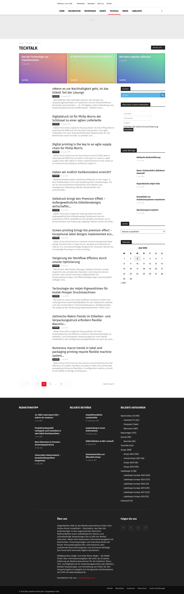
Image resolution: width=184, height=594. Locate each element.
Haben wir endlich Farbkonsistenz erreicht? (81, 172)
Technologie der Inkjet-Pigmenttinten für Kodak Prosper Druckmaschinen (80, 290)
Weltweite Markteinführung (148, 157)
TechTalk (114, 11)
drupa (125, 11)
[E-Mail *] (137, 123)
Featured (127, 500)
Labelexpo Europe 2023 (137, 479)
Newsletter (91, 4)
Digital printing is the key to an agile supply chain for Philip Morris (81, 146)
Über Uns (101, 4)
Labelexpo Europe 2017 (137, 492)
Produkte (131, 424)
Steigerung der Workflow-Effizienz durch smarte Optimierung (79, 260)
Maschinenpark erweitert (147, 210)
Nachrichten (74, 11)
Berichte (130, 441)
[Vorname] (137, 113)
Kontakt (109, 4)
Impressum (131, 588)
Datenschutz (142, 588)
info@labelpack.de (86, 578)
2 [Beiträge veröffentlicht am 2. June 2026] (130, 258)
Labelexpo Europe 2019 (137, 488)
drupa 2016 (131, 467)
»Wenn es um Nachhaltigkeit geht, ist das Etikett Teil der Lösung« (80, 90)
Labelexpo (137, 11)
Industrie (131, 420)
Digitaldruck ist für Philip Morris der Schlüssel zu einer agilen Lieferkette (77, 118)
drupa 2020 (131, 462)
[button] (162, 11)
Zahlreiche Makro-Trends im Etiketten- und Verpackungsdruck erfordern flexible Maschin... (81, 320)
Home (62, 11)
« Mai (123, 283)
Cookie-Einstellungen (157, 588)
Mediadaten (81, 4)
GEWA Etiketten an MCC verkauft (100, 441)
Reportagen (90, 11)
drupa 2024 (131, 454)
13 (50, 384)
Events (103, 11)
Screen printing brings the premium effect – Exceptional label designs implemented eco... (83, 232)
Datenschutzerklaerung (147, 126)
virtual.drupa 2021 (134, 458)
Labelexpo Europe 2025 (137, 475)
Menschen (131, 428)
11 (38, 384)
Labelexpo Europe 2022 (136, 484)
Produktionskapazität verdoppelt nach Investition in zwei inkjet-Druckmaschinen (48, 431)
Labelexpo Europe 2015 (136, 496)
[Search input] (141, 95)
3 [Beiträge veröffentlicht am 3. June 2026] (137, 258)
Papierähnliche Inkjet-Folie (148, 184)
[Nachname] (137, 118)
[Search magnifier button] (162, 95)
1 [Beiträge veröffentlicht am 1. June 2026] (124, 258)
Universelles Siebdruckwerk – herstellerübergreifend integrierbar (48, 458)
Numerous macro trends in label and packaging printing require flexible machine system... (82, 351)
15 (61, 384)
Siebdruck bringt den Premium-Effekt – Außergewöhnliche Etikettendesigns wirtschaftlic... (78, 202)
